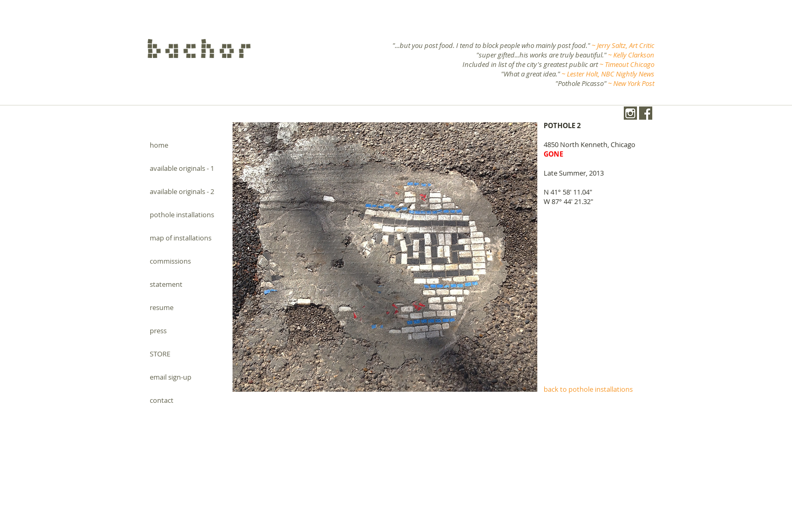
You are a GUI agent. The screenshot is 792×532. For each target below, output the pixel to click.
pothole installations (182, 214)
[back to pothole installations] (597, 389)
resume (161, 307)
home (159, 145)
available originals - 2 (182, 191)
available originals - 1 (182, 168)
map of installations (180, 238)
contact (161, 400)
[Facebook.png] (645, 113)
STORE (160, 354)
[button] (385, 257)
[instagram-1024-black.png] (630, 113)
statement (166, 284)
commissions (170, 261)
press (158, 330)
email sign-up (170, 377)
